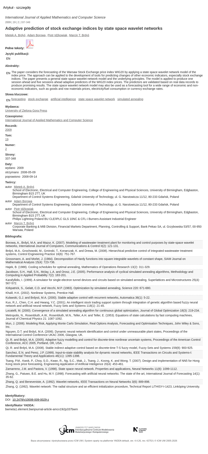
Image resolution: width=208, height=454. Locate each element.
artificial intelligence (63, 99)
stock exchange (38, 99)
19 (14, 22)
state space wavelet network (96, 99)
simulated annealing (130, 99)
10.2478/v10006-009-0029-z (30, 399)
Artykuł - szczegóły (17, 7)
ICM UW (79, 440)
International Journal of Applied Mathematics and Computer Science (55, 17)
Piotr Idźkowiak (57, 35)
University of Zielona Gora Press (26, 110)
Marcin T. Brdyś (79, 35)
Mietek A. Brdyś (15, 35)
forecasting (18, 99)
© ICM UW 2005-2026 (166, 440)
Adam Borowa (36, 35)
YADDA (118, 440)
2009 (8, 22)
